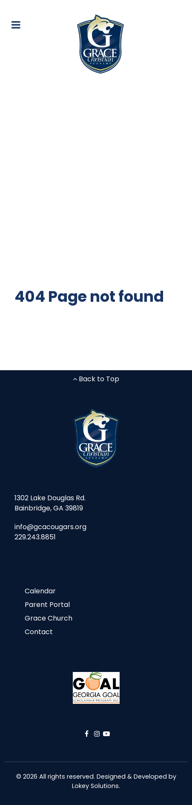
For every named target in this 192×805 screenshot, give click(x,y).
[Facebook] (87, 734)
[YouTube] (106, 734)
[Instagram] (98, 734)
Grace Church (48, 618)
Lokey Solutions (95, 786)
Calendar (40, 591)
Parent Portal (47, 604)
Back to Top (96, 379)
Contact (39, 632)
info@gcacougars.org (50, 527)
